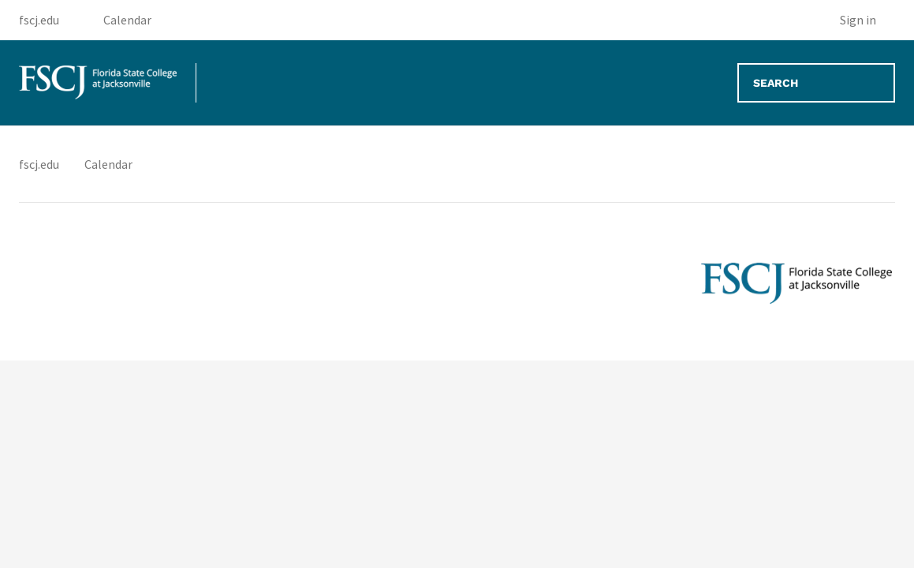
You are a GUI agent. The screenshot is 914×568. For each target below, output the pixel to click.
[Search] (816, 83)
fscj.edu (39, 164)
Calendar (108, 164)
